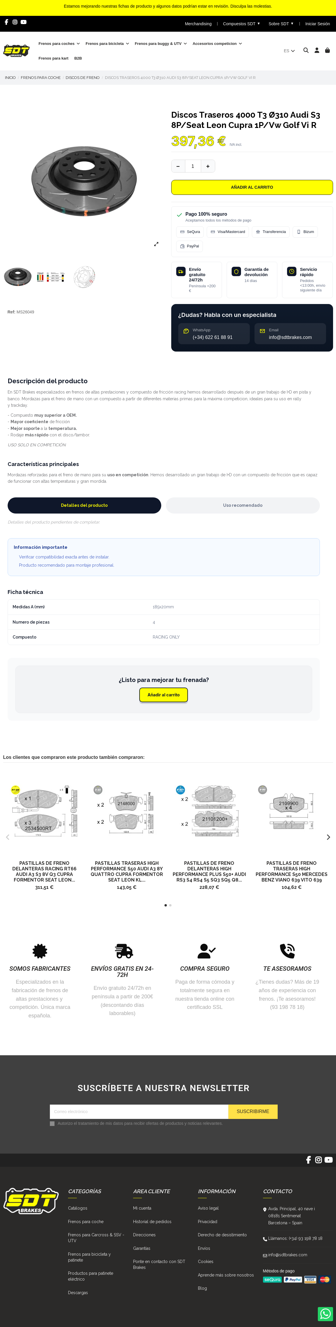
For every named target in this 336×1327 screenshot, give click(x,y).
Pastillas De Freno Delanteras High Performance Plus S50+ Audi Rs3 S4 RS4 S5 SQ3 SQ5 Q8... (209, 871)
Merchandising (198, 23)
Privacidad (207, 1221)
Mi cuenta (142, 1208)
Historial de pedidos (152, 1221)
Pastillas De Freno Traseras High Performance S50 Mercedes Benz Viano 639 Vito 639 (291, 871)
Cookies (205, 1261)
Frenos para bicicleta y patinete (89, 1257)
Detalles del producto (84, 505)
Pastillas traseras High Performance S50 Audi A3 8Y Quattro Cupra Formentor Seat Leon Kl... (127, 871)
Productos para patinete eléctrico (90, 1276)
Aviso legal (208, 1208)
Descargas (78, 1292)
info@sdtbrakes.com (287, 1254)
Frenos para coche (85, 1221)
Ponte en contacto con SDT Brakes (159, 1264)
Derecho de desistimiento (222, 1235)
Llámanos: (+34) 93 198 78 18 (295, 1238)
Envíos (204, 1248)
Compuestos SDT (241, 23)
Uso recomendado (242, 505)
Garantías (141, 1248)
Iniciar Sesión (317, 23)
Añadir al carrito (252, 187)
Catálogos (77, 1208)
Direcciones (144, 1235)
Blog (202, 1288)
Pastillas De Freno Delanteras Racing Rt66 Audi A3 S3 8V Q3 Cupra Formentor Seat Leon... (44, 871)
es (290, 50)
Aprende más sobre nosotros (226, 1275)
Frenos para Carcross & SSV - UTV (96, 1238)
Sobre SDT (281, 23)
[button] (165, 905)
